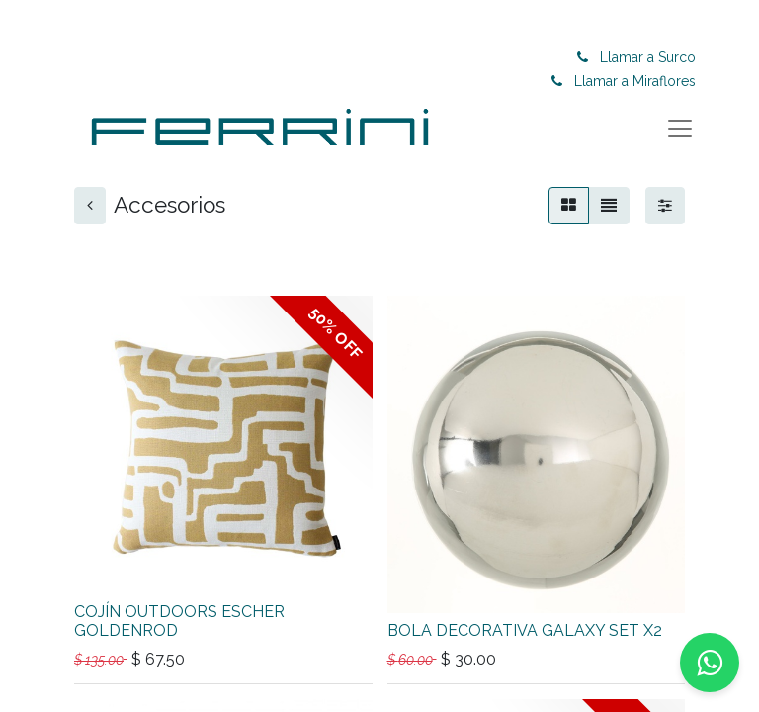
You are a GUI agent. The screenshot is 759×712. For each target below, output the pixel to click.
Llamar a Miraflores (639, 81)
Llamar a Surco (652, 57)
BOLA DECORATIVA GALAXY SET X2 (524, 630)
